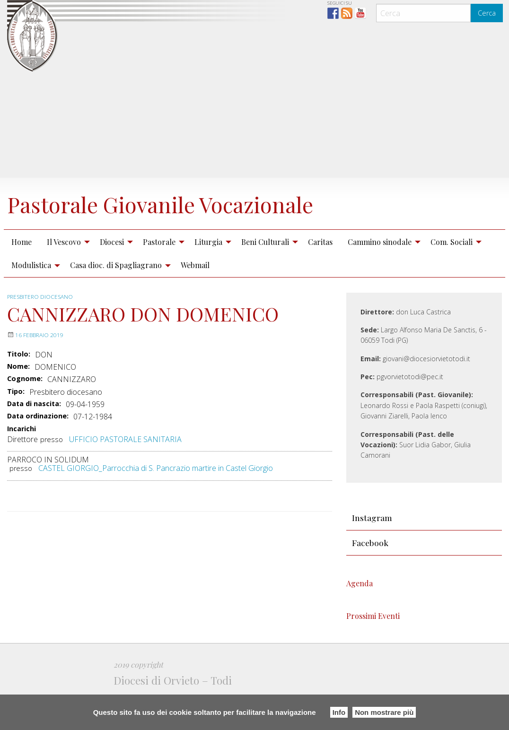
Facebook (370, 572)
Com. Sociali (451, 271)
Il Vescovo (64, 271)
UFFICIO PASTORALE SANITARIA (125, 468)
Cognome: (25, 408)
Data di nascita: (34, 433)
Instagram (372, 546)
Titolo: (18, 383)
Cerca (487, 13)
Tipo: (16, 421)
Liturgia (208, 271)
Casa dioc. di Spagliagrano (116, 295)
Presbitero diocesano (41, 326)
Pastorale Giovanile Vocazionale (105, 218)
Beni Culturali (265, 271)
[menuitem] (21, 271)
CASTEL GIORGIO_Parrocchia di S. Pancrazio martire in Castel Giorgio (155, 498)
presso (51, 468)
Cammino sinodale (380, 271)
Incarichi (21, 458)
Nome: (18, 396)
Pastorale (159, 271)
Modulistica (31, 295)
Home (21, 271)
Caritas (320, 271)
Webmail (195, 295)
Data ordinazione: (38, 446)
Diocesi (112, 271)
